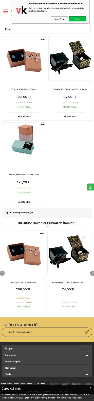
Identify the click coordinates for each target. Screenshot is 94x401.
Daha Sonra (59, 18)
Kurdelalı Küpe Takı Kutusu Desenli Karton (70, 89)
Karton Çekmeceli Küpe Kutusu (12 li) (24, 174)
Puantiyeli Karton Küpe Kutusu (24, 89)
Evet (77, 18)
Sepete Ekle (24, 116)
